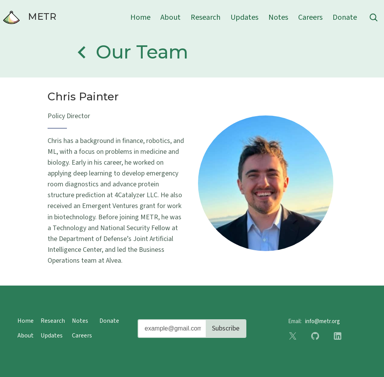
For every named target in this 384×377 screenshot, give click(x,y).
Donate (345, 17)
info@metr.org (322, 321)
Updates (244, 17)
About (170, 17)
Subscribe (225, 328)
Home (140, 17)
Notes (278, 17)
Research (205, 17)
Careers (310, 17)
